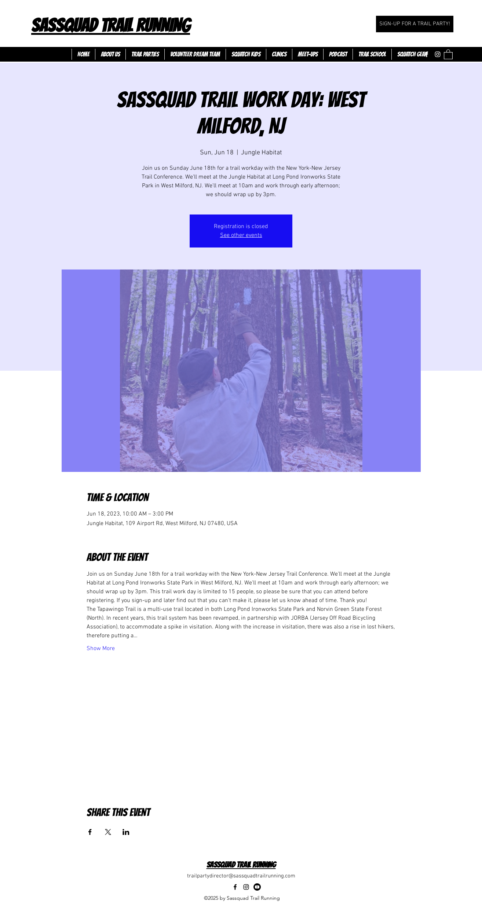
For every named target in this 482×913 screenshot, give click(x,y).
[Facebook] (426, 54)
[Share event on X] (108, 832)
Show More (101, 648)
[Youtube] (257, 887)
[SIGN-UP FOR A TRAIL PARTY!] (414, 24)
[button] (448, 54)
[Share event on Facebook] (90, 832)
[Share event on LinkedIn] (126, 832)
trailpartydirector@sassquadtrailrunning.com (241, 876)
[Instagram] (437, 54)
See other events (241, 235)
